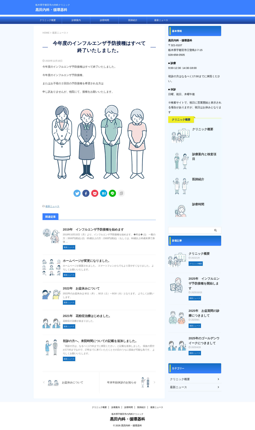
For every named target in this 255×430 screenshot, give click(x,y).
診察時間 (104, 20)
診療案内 (76, 20)
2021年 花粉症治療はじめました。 (86, 315)
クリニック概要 (48, 20)
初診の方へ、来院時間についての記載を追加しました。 (98, 340)
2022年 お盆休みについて (80, 287)
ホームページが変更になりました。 (85, 260)
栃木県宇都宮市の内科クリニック (127, 413)
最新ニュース (161, 20)
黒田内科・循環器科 (51, 10)
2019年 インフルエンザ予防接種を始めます (91, 229)
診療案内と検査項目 (204, 154)
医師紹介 (132, 20)
